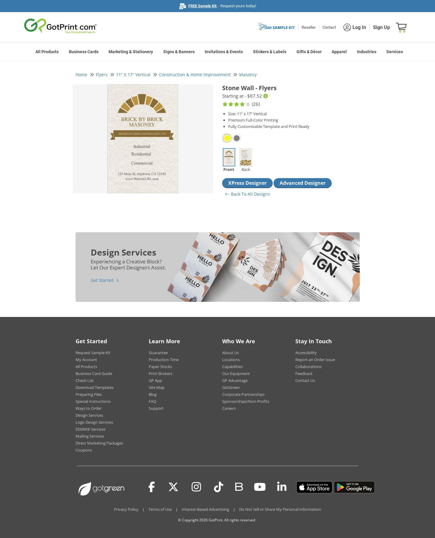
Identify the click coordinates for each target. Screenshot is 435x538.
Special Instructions (93, 401)
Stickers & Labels (269, 51)
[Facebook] (152, 487)
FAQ (152, 401)
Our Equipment (236, 373)
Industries (366, 51)
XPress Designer (247, 183)
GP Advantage (235, 380)
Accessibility (306, 352)
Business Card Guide (94, 373)
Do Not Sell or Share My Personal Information (280, 509)
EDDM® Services (91, 429)
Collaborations (308, 366)
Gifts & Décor (309, 51)
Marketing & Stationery (131, 51)
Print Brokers (160, 373)
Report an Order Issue (315, 359)
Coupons (84, 450)
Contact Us (305, 380)
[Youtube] (259, 487)
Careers (229, 408)
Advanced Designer (303, 183)
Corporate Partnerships (243, 394)
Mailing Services (90, 436)
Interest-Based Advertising (205, 509)
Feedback (304, 373)
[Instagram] (196, 487)
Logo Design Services (94, 422)
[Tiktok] (219, 487)
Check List (85, 380)
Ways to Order (89, 408)
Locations (231, 359)
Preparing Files (89, 394)
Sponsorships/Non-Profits (245, 401)
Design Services (89, 415)
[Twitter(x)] (173, 487)
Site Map (156, 387)
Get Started (102, 280)
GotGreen (231, 387)
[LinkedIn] (282, 487)
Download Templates (95, 387)
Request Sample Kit (93, 352)
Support (156, 408)
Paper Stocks (160, 366)
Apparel (339, 51)
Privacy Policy (126, 509)
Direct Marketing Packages (99, 443)
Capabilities (232, 366)
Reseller (309, 27)
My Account (86, 359)
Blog (153, 394)
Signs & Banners (179, 51)
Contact (329, 27)
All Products (47, 51)
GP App (155, 380)
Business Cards (84, 51)
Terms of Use (160, 509)
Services (394, 51)
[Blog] (238, 486)
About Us (230, 352)
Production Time (164, 359)
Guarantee (158, 352)
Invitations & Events (224, 51)
